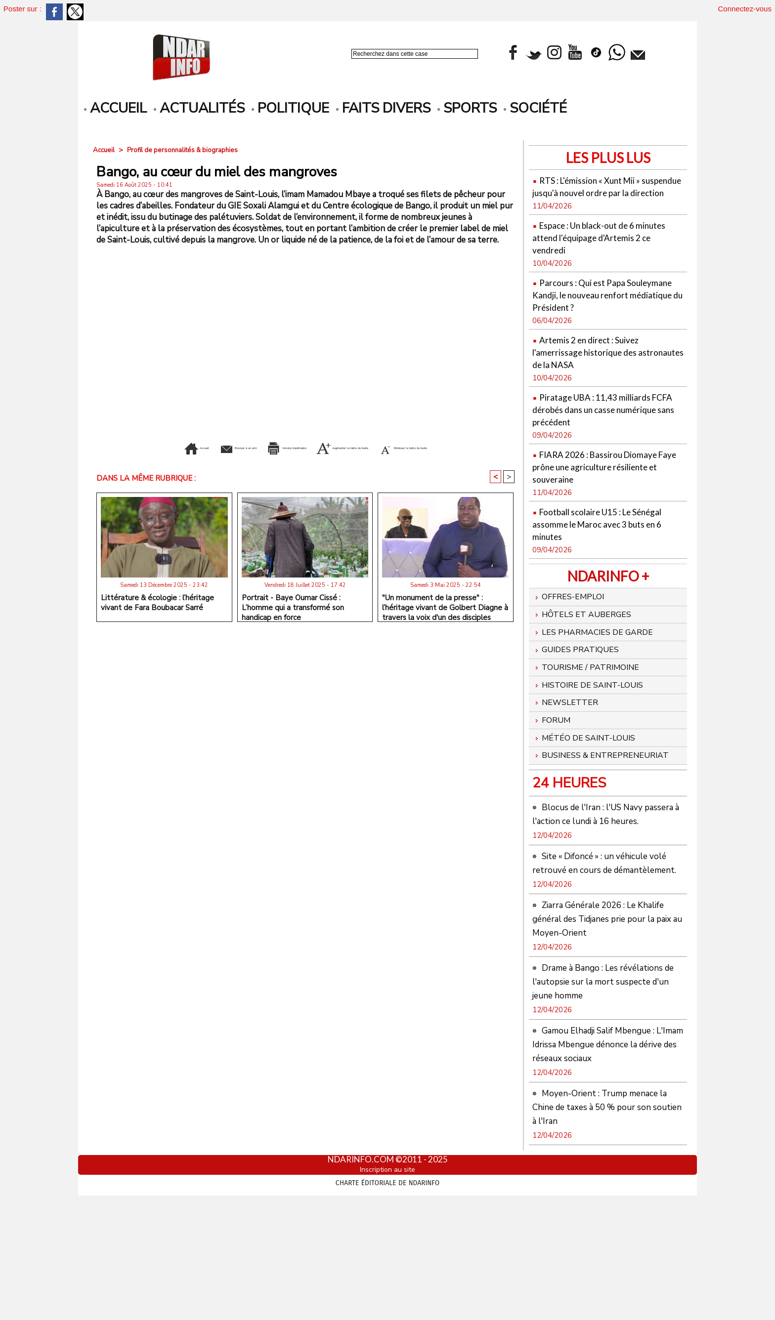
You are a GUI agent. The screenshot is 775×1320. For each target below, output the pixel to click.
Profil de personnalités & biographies (187, 150)
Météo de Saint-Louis (589, 777)
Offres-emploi (572, 622)
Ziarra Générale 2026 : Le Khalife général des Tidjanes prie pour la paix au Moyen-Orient (598, 1005)
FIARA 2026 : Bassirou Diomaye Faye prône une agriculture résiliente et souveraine (607, 490)
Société (535, 108)
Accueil (104, 150)
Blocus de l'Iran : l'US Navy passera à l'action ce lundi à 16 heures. (604, 873)
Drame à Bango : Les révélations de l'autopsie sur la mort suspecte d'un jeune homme (605, 1082)
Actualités (199, 108)
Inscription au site (387, 1291)
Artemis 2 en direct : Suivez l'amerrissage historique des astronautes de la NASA (598, 376)
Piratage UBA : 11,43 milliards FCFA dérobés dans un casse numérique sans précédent (603, 433)
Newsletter (568, 738)
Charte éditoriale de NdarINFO (387, 1304)
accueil (115, 108)
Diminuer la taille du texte (306, 461)
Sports (467, 108)
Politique (290, 108)
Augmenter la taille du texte (431, 447)
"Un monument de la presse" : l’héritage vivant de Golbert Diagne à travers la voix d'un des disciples (445, 620)
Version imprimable (305, 447)
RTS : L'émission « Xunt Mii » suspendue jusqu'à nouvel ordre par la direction (604, 191)
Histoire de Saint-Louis (594, 719)
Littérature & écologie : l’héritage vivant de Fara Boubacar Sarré (157, 618)
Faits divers (383, 108)
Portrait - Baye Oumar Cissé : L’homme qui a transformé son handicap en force (293, 620)
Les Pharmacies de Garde (599, 661)
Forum (553, 757)
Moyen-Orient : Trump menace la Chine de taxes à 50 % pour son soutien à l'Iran (604, 1228)
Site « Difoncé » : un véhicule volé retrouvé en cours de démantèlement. (603, 936)
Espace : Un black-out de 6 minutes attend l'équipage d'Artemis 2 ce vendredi (595, 249)
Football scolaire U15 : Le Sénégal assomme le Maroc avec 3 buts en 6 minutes (606, 548)
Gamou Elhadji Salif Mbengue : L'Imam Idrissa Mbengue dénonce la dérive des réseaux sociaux (606, 1159)
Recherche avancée (377, 64)
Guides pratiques (580, 680)
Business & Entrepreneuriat (576, 802)
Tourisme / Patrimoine (592, 699)
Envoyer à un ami (204, 447)
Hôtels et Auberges (587, 642)
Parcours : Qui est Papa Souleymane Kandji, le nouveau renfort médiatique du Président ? (607, 312)
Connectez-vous (745, 8)
